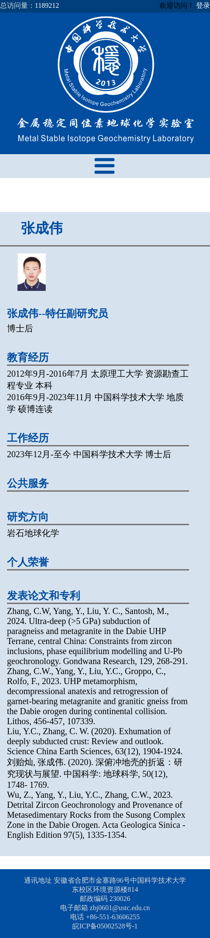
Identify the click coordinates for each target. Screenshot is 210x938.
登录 (203, 5)
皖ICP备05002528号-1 (105, 926)
